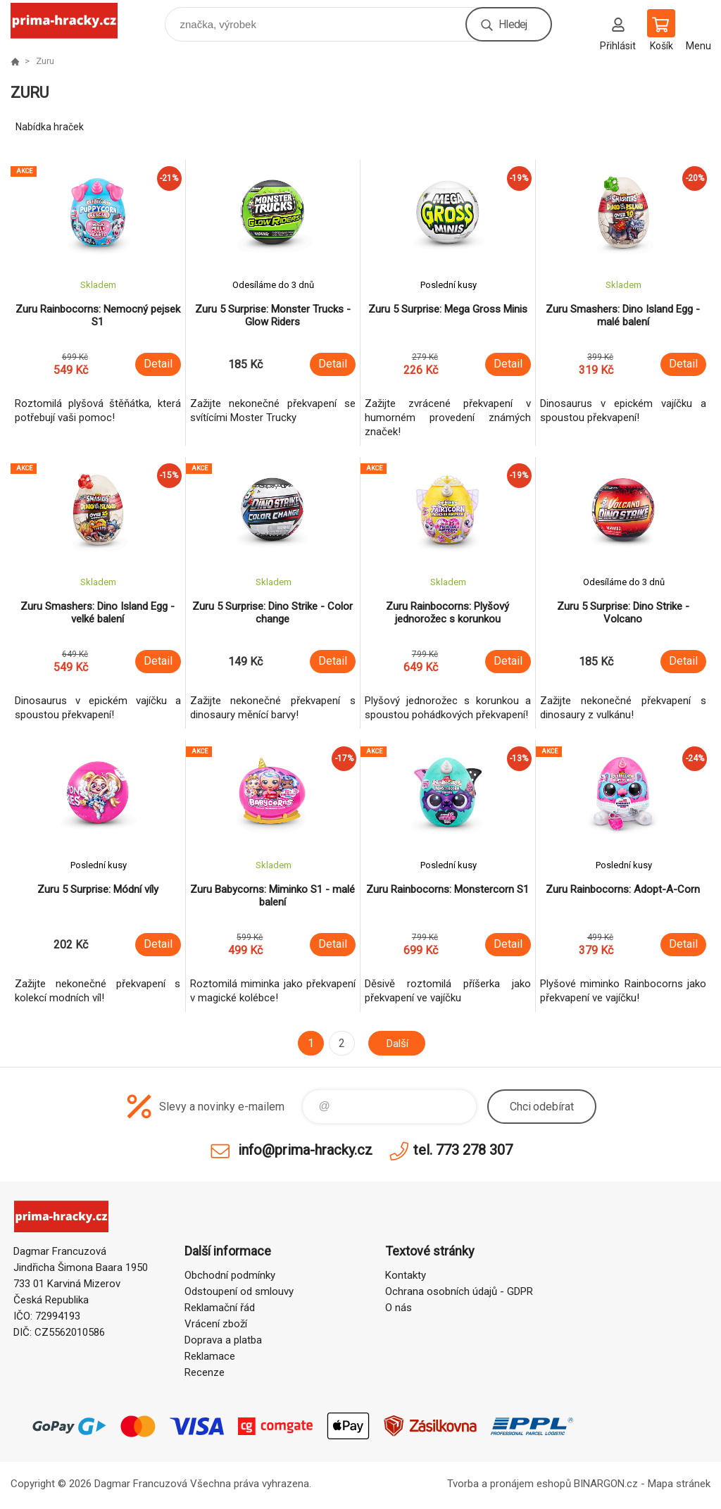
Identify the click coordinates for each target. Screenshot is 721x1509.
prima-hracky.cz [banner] (73, 21)
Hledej (513, 24)
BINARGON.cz (606, 1483)
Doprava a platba (223, 1340)
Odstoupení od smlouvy (239, 1291)
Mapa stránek (679, 1483)
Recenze (204, 1372)
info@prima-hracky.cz (305, 1149)
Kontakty (405, 1275)
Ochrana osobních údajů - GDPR (459, 1291)
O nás (398, 1307)
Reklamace (209, 1356)
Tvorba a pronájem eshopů (509, 1483)
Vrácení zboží (215, 1323)
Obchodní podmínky (229, 1275)
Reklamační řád (219, 1307)
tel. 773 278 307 (463, 1149)
